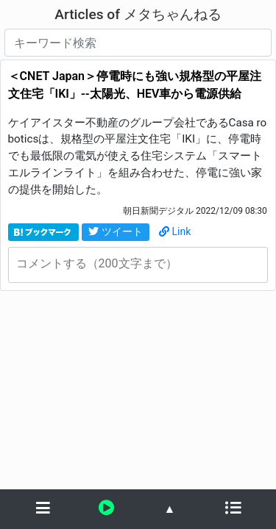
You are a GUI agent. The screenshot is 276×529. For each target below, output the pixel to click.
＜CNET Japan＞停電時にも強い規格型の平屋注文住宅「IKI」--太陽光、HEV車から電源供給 (134, 85)
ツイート (115, 231)
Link (175, 231)
